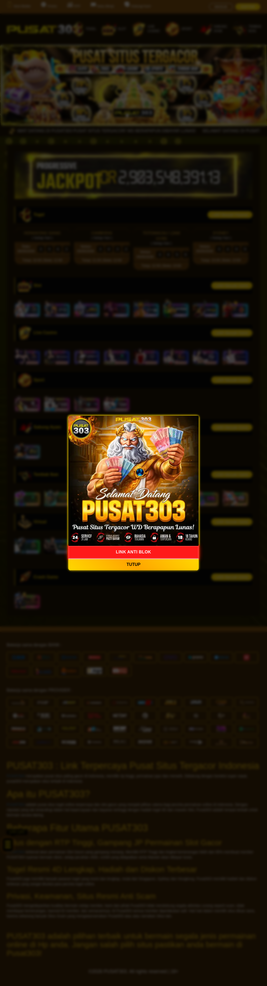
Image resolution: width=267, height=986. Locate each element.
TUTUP (133, 564)
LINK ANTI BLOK (133, 552)
